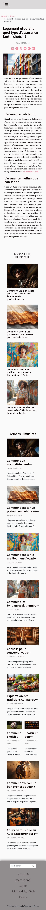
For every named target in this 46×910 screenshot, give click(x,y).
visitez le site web (30, 171)
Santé (23, 885)
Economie (23, 874)
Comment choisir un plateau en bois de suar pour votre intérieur (20, 334)
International (23, 880)
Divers (12, 16)
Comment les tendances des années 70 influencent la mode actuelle (22, 410)
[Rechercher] (23, 866)
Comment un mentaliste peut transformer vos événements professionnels (20, 295)
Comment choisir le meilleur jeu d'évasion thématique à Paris (19, 372)
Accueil (4, 16)
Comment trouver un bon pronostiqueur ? (21, 785)
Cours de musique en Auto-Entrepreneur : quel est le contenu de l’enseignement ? (22, 835)
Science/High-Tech (23, 891)
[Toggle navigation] (6, 4)
